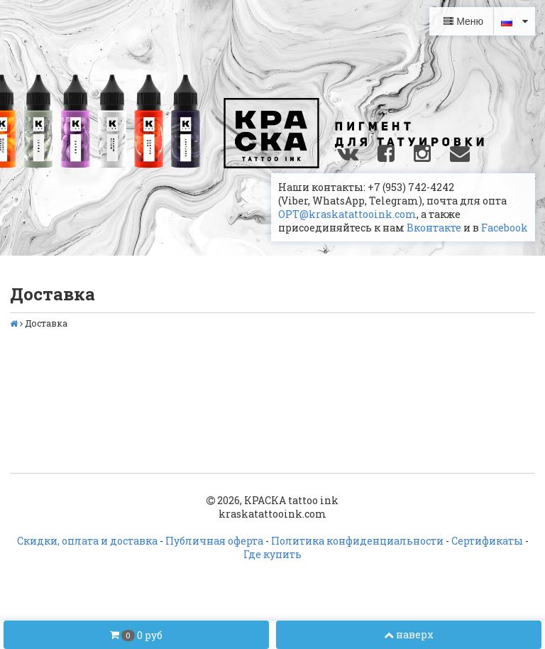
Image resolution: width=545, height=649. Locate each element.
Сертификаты (487, 540)
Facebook (504, 227)
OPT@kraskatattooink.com (347, 214)
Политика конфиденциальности (357, 540)
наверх (409, 634)
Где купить (272, 554)
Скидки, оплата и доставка (87, 540)
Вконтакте (434, 227)
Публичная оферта (214, 540)
